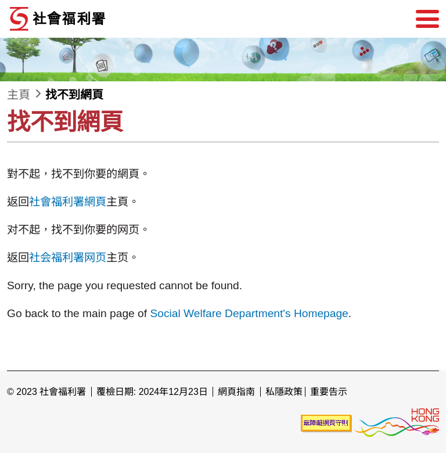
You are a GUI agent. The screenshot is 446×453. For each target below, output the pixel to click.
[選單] (427, 19)
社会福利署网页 (67, 257)
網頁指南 (236, 392)
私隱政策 (284, 392)
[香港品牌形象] (396, 422)
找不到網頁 (74, 94)
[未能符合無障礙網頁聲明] (326, 422)
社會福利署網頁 (67, 202)
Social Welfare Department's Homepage (249, 313)
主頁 (18, 94)
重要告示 (328, 392)
